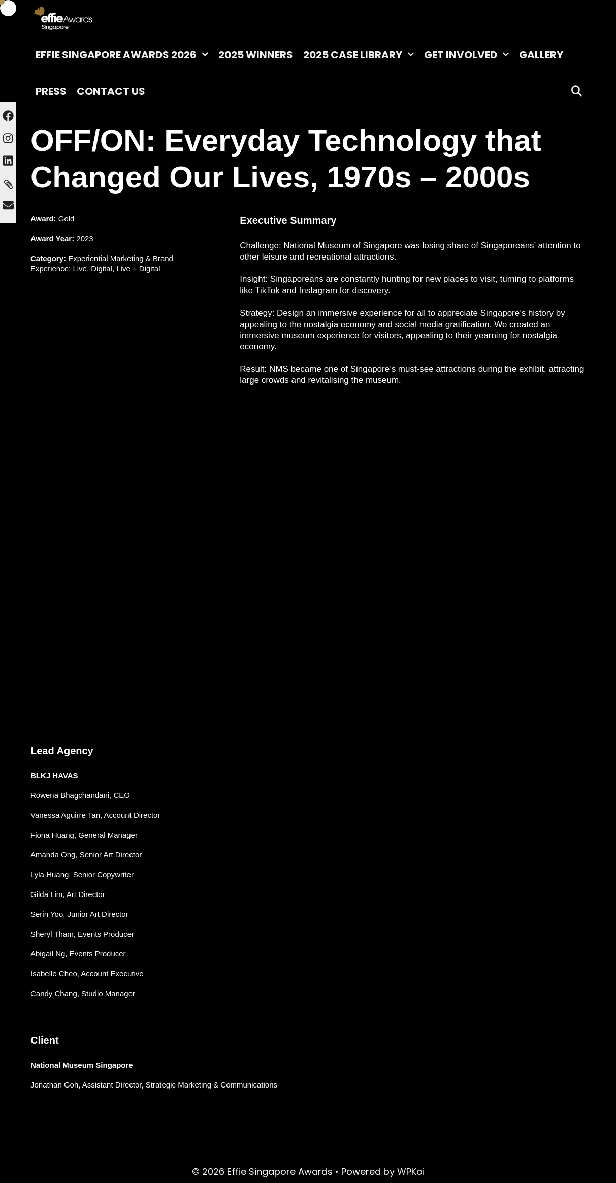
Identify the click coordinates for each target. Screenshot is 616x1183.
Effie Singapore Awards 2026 (124, 55)
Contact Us (111, 91)
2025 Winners (255, 55)
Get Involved (469, 55)
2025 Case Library (361, 55)
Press (51, 91)
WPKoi (411, 1171)
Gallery (541, 55)
